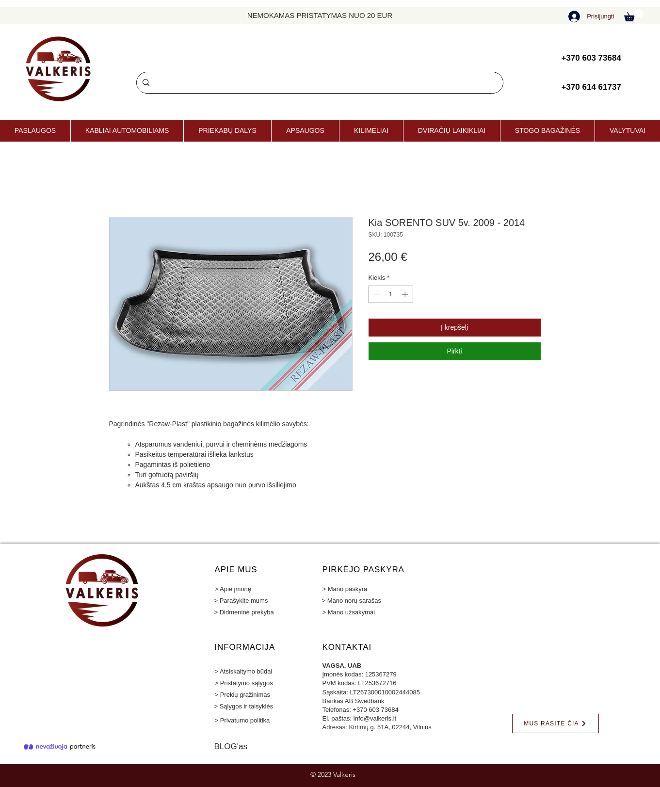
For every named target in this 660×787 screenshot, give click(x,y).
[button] (633, 15)
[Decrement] (376, 294)
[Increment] (406, 294)
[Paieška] (319, 82)
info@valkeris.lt (375, 718)
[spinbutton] (390, 294)
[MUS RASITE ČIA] (555, 723)
